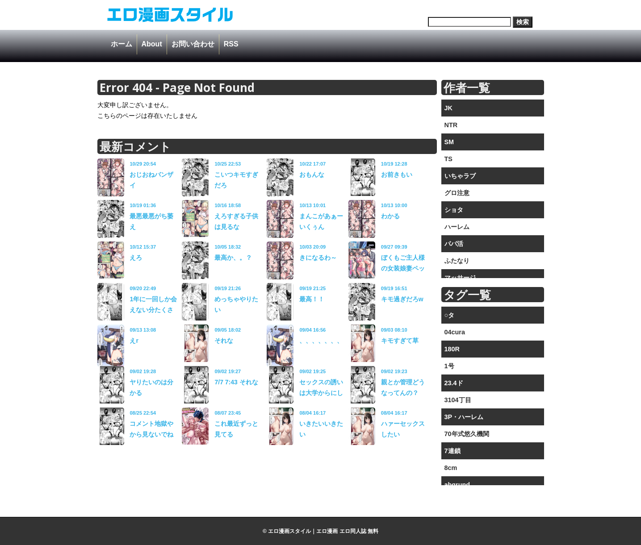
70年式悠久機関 (466, 433)
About (152, 44)
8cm (450, 467)
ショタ (453, 209)
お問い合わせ (193, 44)
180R (452, 349)
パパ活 (453, 243)
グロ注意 (456, 192)
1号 (449, 366)
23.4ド (453, 383)
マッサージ (460, 277)
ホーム (121, 44)
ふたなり (456, 260)
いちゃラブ (460, 175)
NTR (451, 125)
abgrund (457, 484)
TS (448, 158)
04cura (454, 332)
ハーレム (456, 226)
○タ (449, 315)
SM (449, 142)
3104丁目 (457, 400)
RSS (231, 44)
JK (448, 108)
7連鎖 (452, 450)
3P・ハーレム (464, 416)
